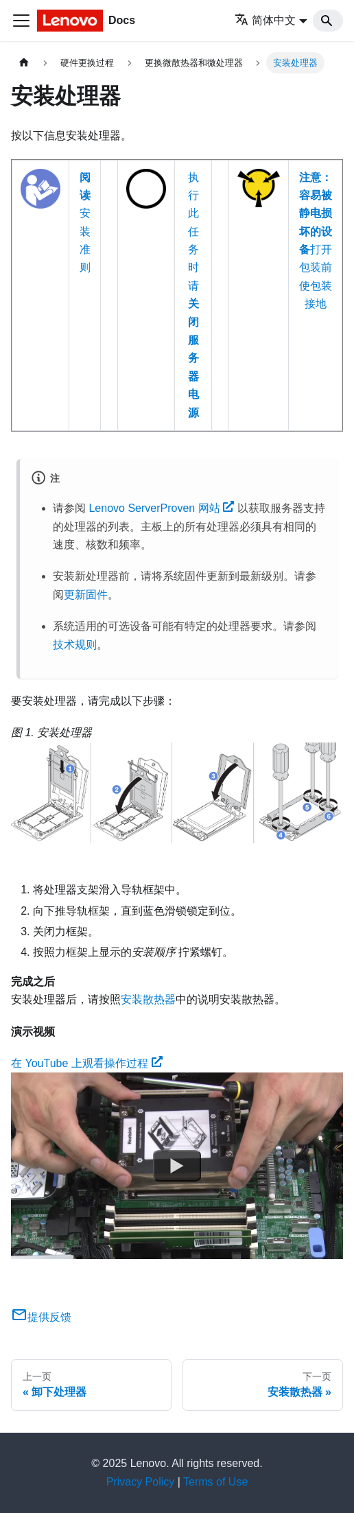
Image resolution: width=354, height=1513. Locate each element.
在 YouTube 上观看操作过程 (87, 1063)
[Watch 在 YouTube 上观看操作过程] (177, 1166)
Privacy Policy (140, 1482)
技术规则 (75, 644)
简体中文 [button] (265, 20)
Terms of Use (215, 1482)
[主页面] (24, 62)
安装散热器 (148, 999)
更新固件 (86, 594)
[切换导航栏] (21, 20)
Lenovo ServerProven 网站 (161, 508)
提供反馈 (41, 1317)
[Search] (328, 21)
